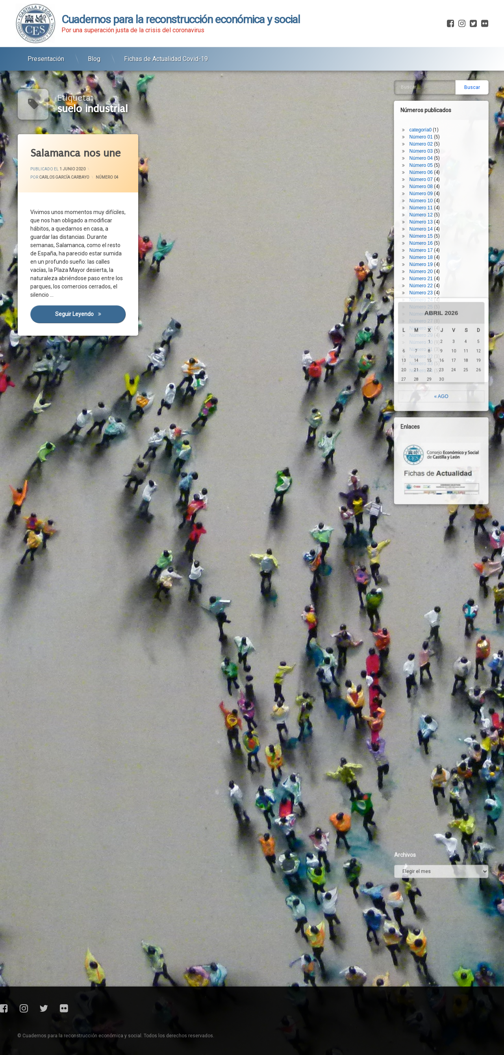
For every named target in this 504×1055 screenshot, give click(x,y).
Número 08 (427, 127)
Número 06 (427, 113)
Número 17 (427, 191)
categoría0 (427, 71)
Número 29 (427, 276)
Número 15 (427, 177)
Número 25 (427, 248)
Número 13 (427, 163)
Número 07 (427, 120)
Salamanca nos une (75, 153)
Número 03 (427, 92)
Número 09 (427, 134)
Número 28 (427, 269)
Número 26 (427, 255)
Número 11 (427, 149)
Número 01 (427, 78)
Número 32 (427, 297)
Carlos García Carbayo (64, 177)
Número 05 (427, 106)
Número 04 (107, 177)
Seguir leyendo (90, 313)
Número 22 (427, 226)
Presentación (46, 53)
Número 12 (427, 156)
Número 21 (427, 219)
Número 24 (427, 241)
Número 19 (427, 205)
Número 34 (427, 311)
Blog (94, 53)
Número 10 (427, 141)
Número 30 (427, 283)
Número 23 (427, 233)
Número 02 (427, 85)
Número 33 (427, 304)
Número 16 (427, 184)
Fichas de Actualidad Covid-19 (166, 53)
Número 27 (427, 262)
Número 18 (427, 198)
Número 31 (427, 290)
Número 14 (427, 170)
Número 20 (427, 212)
